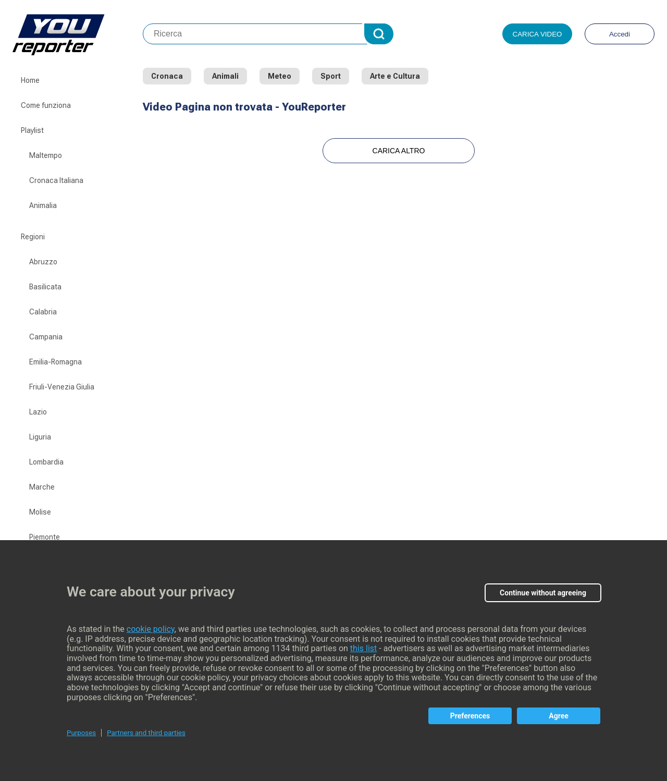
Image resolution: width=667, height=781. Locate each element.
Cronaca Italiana (56, 180)
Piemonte (44, 537)
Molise (40, 512)
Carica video (537, 34)
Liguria (40, 437)
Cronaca (167, 76)
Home (30, 80)
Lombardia (46, 462)
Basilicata (45, 287)
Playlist (32, 130)
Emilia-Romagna (55, 362)
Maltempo (45, 155)
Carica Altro (399, 151)
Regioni (33, 237)
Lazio (38, 412)
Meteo (279, 76)
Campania (46, 337)
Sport (330, 76)
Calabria (43, 312)
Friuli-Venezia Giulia (61, 387)
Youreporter (78, 34)
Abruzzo (43, 262)
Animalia (43, 205)
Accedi (619, 34)
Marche (42, 487)
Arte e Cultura (395, 76)
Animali (225, 76)
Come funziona (46, 105)
